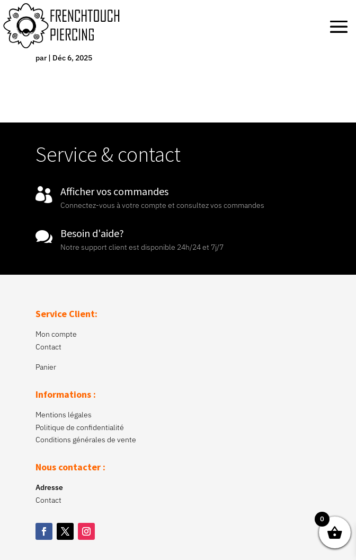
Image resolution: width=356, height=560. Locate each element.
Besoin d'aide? (92, 233)
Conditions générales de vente (85, 439)
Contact (48, 347)
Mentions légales (63, 414)
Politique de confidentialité (79, 427)
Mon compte (56, 334)
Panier (45, 367)
